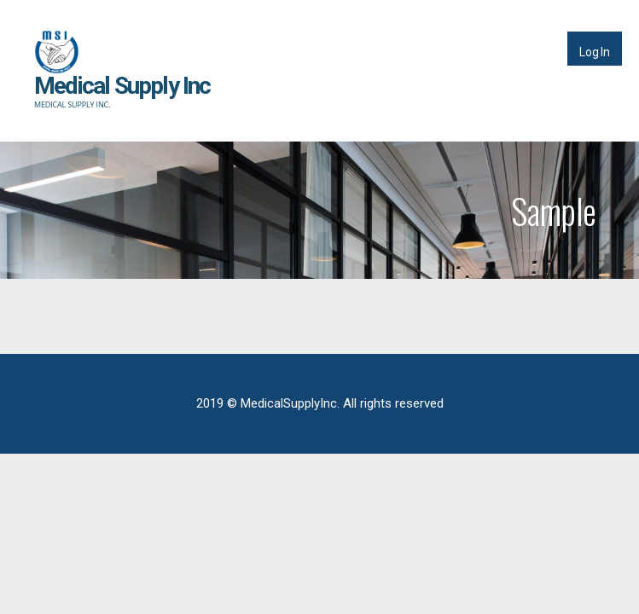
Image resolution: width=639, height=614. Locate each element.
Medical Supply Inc (122, 86)
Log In (594, 52)
